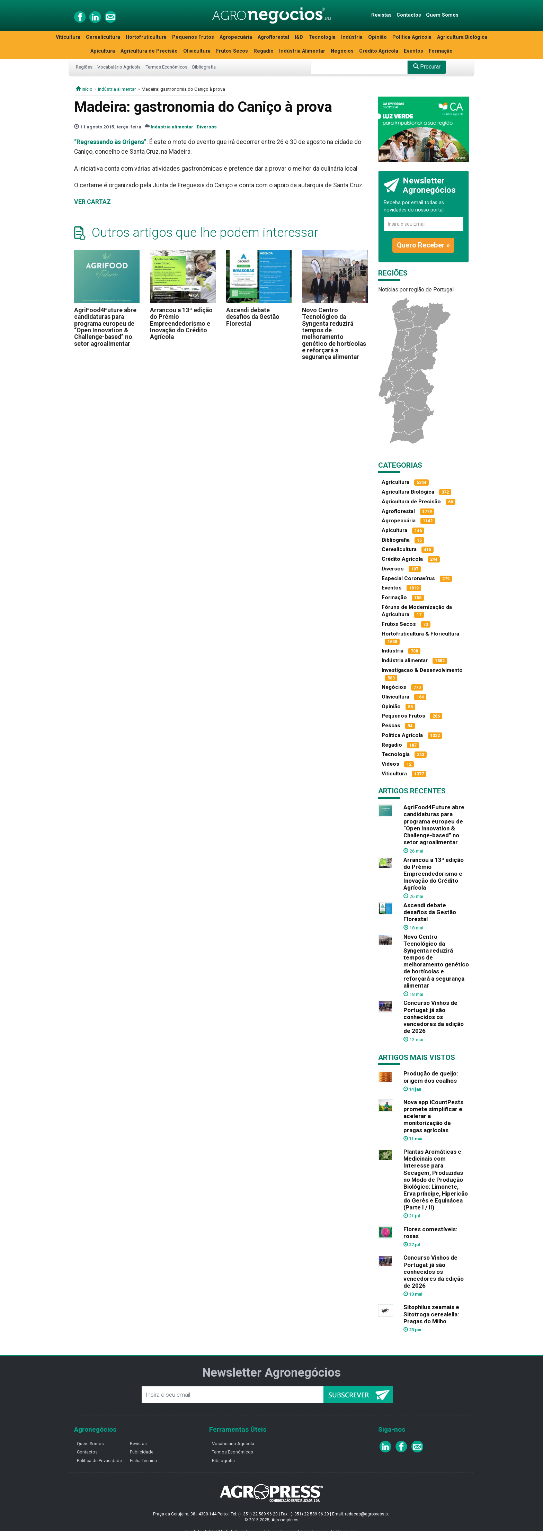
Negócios (342, 51)
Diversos (207, 126)
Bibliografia (204, 67)
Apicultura (102, 51)
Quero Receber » (423, 245)
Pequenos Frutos (193, 37)
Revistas (381, 15)
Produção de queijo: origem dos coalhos (430, 1077)
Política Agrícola (411, 37)
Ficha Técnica (143, 1460)
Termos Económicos (166, 67)
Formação (441, 51)
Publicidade (141, 1452)
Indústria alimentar (117, 89)
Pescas (391, 725)
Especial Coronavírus (408, 578)
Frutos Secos (232, 51)
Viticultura (68, 37)
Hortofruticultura (146, 37)
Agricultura (395, 482)
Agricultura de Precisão (149, 51)
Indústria (352, 37)
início (84, 89)
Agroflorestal (273, 37)
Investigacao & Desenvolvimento (422, 670)
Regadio (263, 51)
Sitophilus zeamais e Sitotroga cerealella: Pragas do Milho (431, 1314)
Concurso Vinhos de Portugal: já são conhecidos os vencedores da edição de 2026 (433, 1016)
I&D (299, 37)
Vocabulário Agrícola (119, 67)
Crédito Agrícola (378, 51)
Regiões (84, 67)
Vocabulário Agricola (233, 1443)
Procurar (426, 66)
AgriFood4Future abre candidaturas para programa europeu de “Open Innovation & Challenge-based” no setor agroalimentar (105, 327)
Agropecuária (236, 37)
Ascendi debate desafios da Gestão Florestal (252, 317)
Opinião (377, 37)
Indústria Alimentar (302, 51)
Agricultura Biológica (462, 37)
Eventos (413, 51)
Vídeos (390, 764)
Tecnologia (322, 37)
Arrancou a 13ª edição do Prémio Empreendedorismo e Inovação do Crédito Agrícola (181, 323)
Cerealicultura (103, 37)
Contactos (409, 15)
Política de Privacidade (99, 1460)
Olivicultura (197, 51)
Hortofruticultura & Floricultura (420, 634)
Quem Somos (442, 15)
